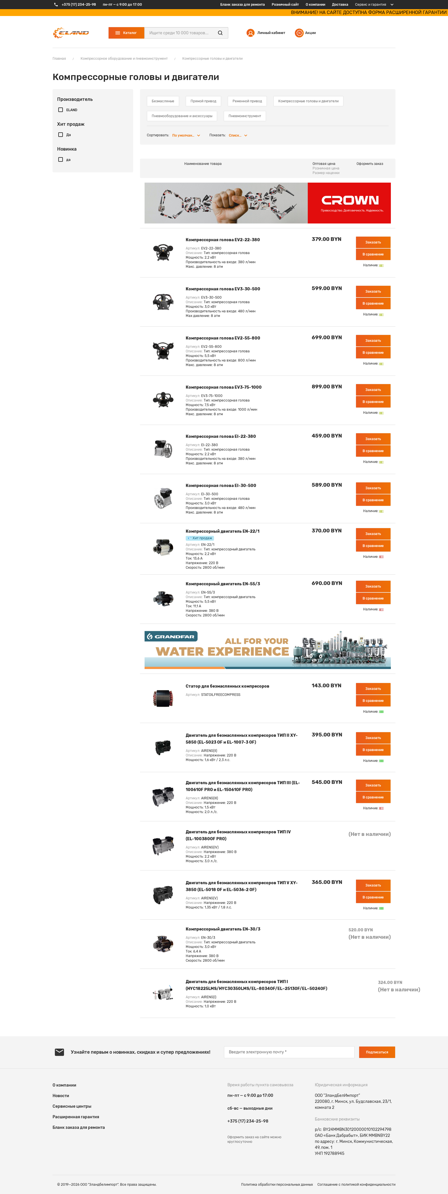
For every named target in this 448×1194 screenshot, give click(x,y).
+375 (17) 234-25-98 (247, 1121)
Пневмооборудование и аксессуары (182, 116)
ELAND (71, 110)
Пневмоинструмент (245, 116)
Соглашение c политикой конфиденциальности (356, 1185)
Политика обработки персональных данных (277, 1185)
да (68, 160)
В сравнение (373, 254)
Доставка (340, 5)
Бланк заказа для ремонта (242, 5)
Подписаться (377, 1052)
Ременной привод (247, 101)
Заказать (373, 242)
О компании (315, 5)
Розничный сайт (285, 5)
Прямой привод (203, 101)
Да (68, 135)
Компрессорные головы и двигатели (308, 101)
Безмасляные (163, 101)
